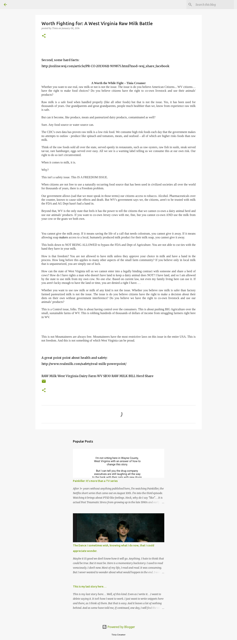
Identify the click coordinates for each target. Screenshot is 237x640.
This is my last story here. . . (89, 586)
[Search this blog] (214, 4)
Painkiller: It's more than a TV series (95, 480)
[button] (43, 36)
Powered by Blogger (118, 627)
